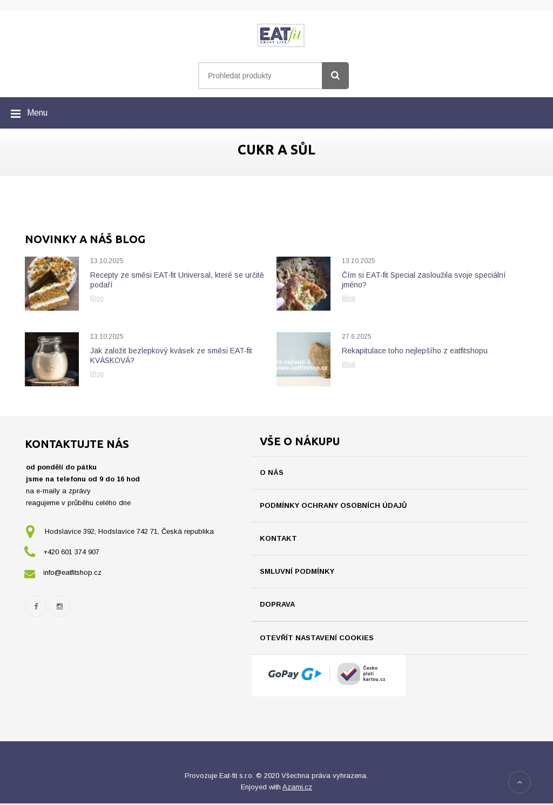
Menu (37, 112)
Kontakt (278, 538)
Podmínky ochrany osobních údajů (333, 505)
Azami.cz (297, 788)
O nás (272, 472)
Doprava (277, 604)
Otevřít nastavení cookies (317, 638)
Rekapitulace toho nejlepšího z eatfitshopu (415, 350)
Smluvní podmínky (297, 571)
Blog (97, 298)
